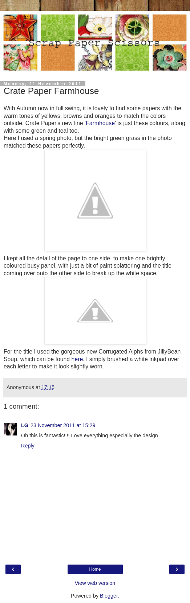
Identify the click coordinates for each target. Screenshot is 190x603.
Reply (28, 446)
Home (95, 569)
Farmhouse (100, 123)
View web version (95, 583)
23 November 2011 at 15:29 (63, 425)
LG (24, 425)
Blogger (109, 596)
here (77, 359)
